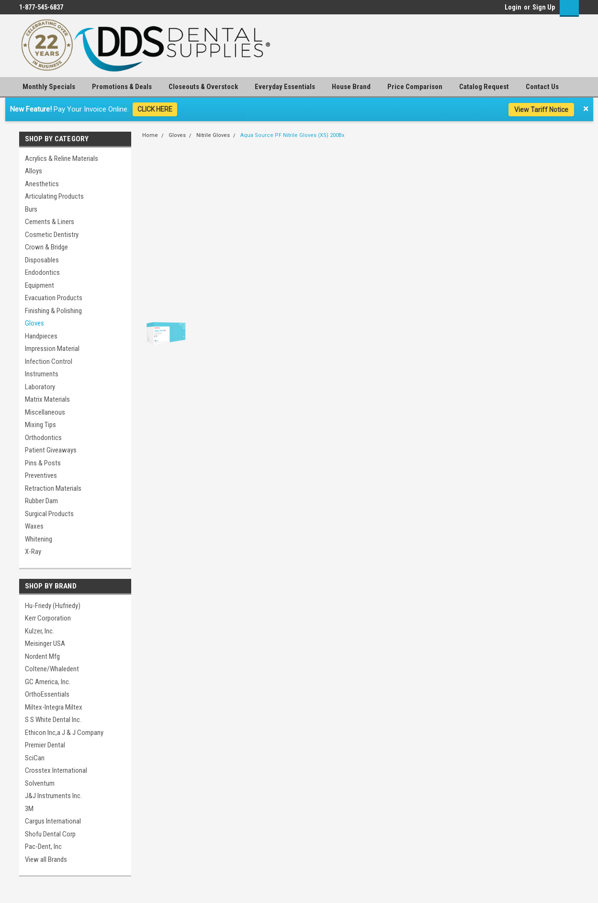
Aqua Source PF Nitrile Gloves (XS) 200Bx (292, 135)
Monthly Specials (49, 86)
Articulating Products (54, 196)
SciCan (35, 758)
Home (150, 135)
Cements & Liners (49, 221)
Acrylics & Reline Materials (61, 158)
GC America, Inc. (47, 681)
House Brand (351, 86)
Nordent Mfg (42, 656)
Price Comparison (414, 86)
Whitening (38, 539)
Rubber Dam (41, 501)
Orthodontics (43, 437)
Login (513, 7)
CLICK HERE (154, 109)
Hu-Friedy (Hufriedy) (52, 605)
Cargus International (53, 821)
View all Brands (46, 859)
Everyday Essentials (285, 86)
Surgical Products (49, 513)
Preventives (41, 475)
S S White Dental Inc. (53, 719)
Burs (31, 209)
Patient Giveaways (51, 450)
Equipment (39, 285)
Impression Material (52, 348)
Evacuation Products (53, 297)
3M (29, 808)
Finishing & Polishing (53, 310)
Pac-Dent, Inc (43, 846)
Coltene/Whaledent (52, 669)
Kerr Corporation (48, 618)
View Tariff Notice (541, 109)
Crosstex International (56, 770)
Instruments (41, 374)
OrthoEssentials (47, 694)
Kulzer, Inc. (39, 631)
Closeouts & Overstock (203, 86)
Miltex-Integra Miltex (53, 707)
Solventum (40, 783)
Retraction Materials (53, 488)
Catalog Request (484, 86)
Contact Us (542, 86)
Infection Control (48, 361)
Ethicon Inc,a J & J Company (64, 732)
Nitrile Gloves (213, 135)
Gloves (34, 323)
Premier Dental (45, 745)
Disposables (42, 260)
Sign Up (543, 7)
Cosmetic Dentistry (52, 234)
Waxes (34, 526)
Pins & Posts (43, 463)
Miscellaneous (45, 412)
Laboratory (40, 387)
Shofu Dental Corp (50, 834)
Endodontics (42, 272)
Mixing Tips (40, 424)
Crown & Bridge (46, 247)
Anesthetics (42, 184)
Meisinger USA (45, 643)
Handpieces (41, 336)
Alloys (33, 171)
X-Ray (33, 551)
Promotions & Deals (122, 86)
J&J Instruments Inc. (53, 795)
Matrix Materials (47, 399)
